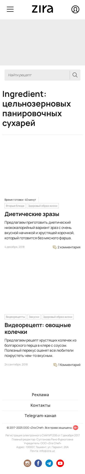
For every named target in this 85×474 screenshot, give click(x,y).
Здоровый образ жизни (42, 206)
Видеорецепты (15, 317)
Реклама (40, 394)
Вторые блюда (15, 206)
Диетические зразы (32, 214)
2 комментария (66, 247)
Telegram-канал (40, 415)
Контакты (40, 405)
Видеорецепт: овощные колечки (38, 328)
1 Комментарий (66, 364)
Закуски (34, 317)
